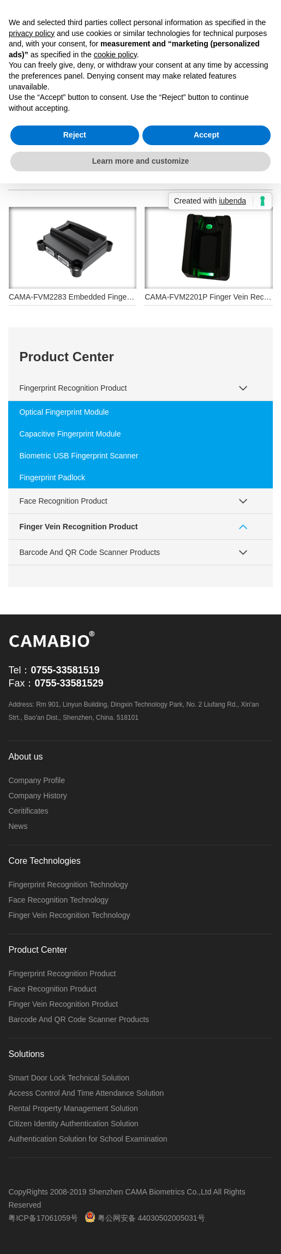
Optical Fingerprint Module (64, 412)
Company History (37, 795)
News (17, 826)
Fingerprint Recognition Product (73, 388)
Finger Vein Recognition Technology (69, 915)
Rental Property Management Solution (72, 1108)
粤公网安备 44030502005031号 (145, 1218)
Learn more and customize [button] (140, 161)
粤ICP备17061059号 (43, 1218)
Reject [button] (74, 134)
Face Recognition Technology (58, 899)
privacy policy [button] (32, 33)
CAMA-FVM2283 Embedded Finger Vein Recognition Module (112, 296)
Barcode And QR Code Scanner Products (89, 552)
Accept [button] (206, 134)
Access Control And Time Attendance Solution (86, 1093)
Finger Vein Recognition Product (78, 526)
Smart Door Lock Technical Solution (68, 1077)
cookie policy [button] (115, 54)
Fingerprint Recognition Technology (68, 884)
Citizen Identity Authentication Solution (73, 1123)
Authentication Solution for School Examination (87, 1138)
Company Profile (36, 780)
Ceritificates (28, 811)
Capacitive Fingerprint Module (70, 433)
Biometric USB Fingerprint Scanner (78, 455)
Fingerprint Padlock (52, 477)
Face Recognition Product (63, 501)
